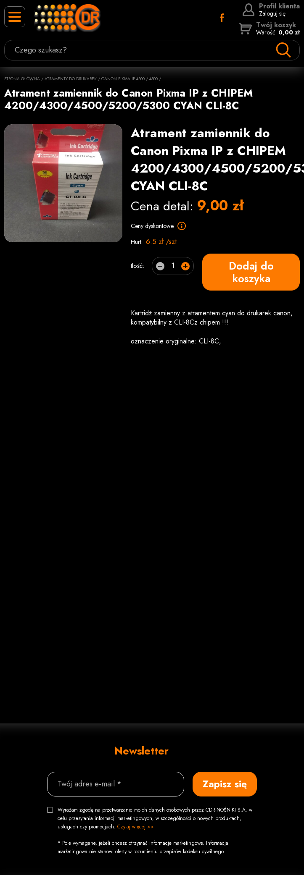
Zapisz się (225, 784)
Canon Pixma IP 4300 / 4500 (129, 79)
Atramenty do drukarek (71, 79)
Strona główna (22, 79)
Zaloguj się (271, 9)
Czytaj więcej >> (135, 826)
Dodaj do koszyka (251, 272)
